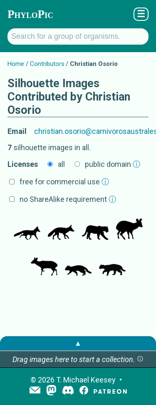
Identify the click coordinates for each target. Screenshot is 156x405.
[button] (140, 359)
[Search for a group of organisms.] (78, 36)
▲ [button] (78, 343)
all (61, 164)
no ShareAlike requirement (68, 199)
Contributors (47, 64)
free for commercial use (64, 181)
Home (15, 64)
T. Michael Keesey (86, 379)
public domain (112, 164)
